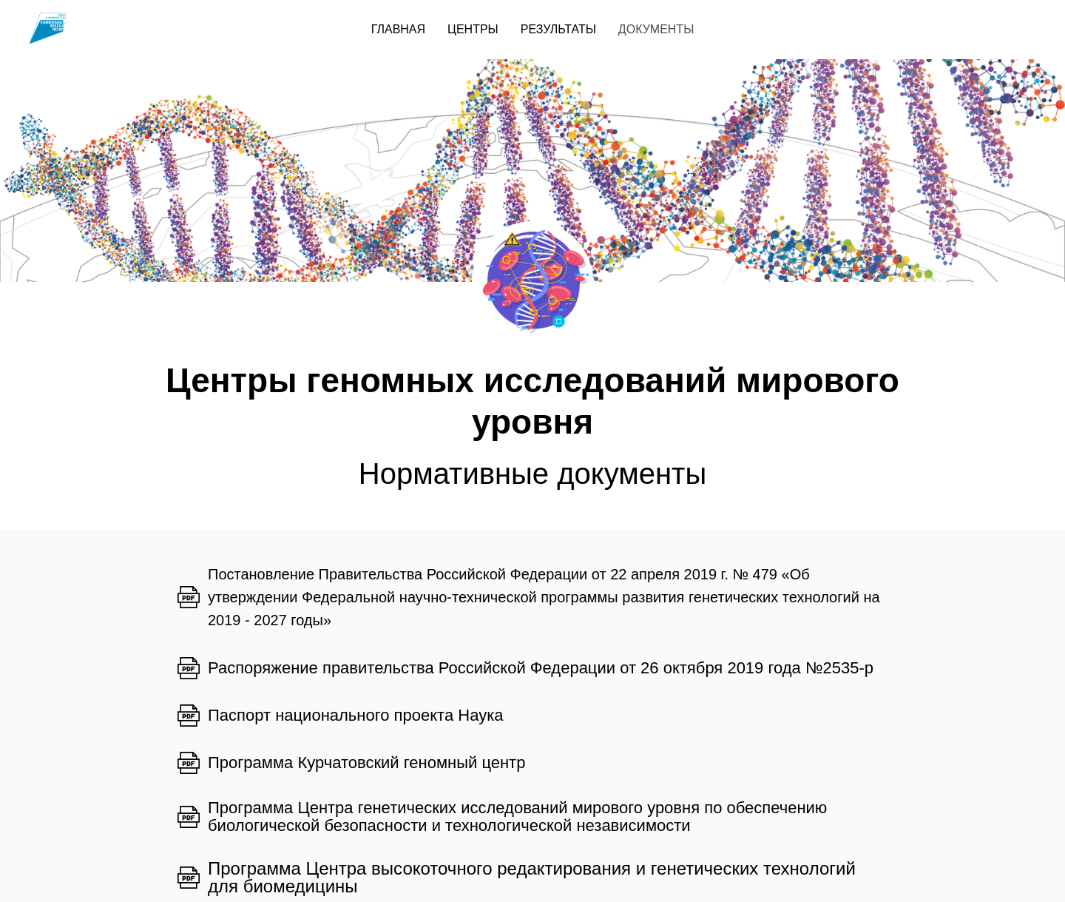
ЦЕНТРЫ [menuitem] (472, 29)
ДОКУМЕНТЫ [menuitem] (656, 29)
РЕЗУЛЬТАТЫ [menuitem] (558, 29)
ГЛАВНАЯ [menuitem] (398, 29)
